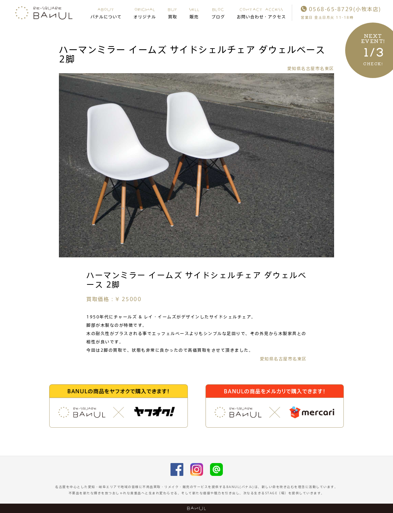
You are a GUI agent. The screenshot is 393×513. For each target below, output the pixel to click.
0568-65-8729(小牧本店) (341, 9)
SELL (194, 13)
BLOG (218, 13)
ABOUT (106, 13)
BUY (172, 13)
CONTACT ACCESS (261, 13)
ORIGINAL (144, 13)
